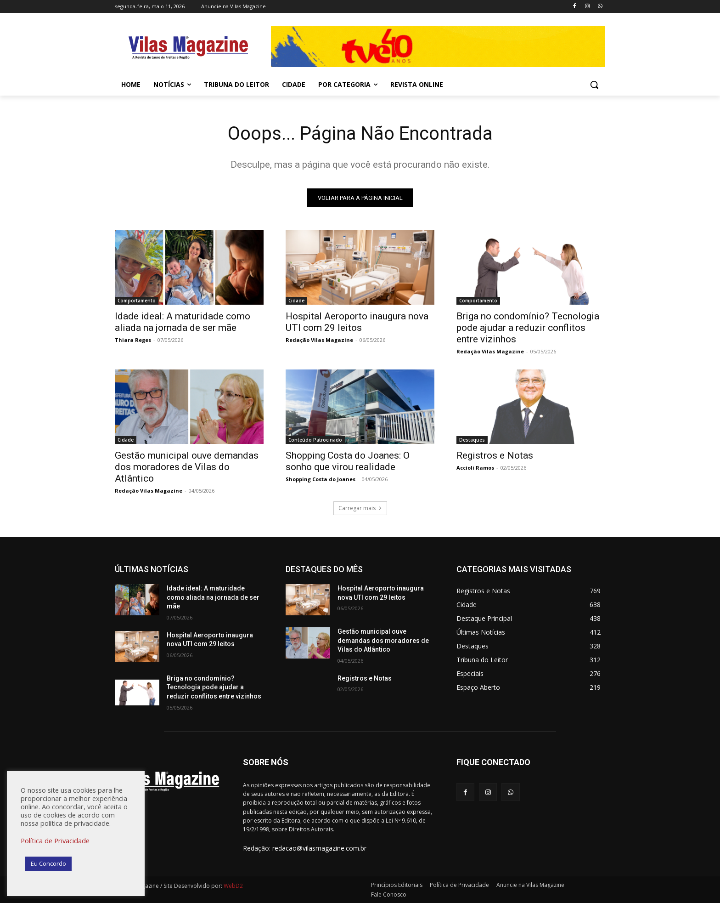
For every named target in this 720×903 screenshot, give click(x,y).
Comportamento (137, 300)
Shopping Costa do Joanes (320, 479)
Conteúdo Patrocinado (315, 440)
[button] (594, 85)
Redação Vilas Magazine (319, 339)
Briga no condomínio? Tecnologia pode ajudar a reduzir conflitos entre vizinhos (527, 328)
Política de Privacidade (55, 840)
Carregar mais (360, 508)
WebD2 (232, 886)
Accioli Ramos (475, 467)
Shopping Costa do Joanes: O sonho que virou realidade (348, 461)
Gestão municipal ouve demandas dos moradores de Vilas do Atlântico (187, 467)
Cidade (296, 300)
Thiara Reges (133, 339)
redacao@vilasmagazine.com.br (319, 848)
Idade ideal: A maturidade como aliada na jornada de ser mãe (182, 322)
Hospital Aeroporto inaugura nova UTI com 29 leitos (357, 322)
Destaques (472, 440)
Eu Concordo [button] (48, 863)
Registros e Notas (494, 455)
